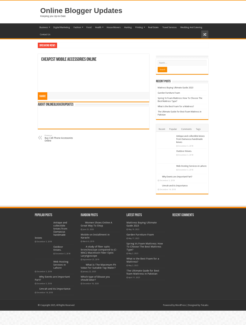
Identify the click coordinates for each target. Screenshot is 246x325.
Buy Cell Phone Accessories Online (62, 138)
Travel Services (169, 27)
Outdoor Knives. (184, 151)
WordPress (180, 305)
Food (89, 27)
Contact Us (45, 34)
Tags (198, 129)
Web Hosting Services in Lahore (191, 166)
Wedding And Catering (191, 27)
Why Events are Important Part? (177, 176)
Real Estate (153, 27)
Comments (186, 129)
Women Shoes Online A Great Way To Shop (96, 224)
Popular (173, 129)
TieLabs (204, 305)
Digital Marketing (61, 27)
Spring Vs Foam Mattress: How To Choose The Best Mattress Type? (144, 246)
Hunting (128, 27)
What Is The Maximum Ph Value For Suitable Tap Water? (98, 266)
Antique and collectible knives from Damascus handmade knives (190, 139)
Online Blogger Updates (81, 10)
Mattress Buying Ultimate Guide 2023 (175, 87)
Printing (139, 27)
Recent (162, 129)
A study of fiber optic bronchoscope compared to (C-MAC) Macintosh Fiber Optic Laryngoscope (99, 251)
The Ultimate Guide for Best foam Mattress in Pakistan (142, 272)
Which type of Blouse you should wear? (95, 278)
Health (98, 27)
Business (44, 27)
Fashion (77, 27)
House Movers (114, 27)
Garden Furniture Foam (169, 93)
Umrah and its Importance (175, 185)
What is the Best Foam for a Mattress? (176, 106)
